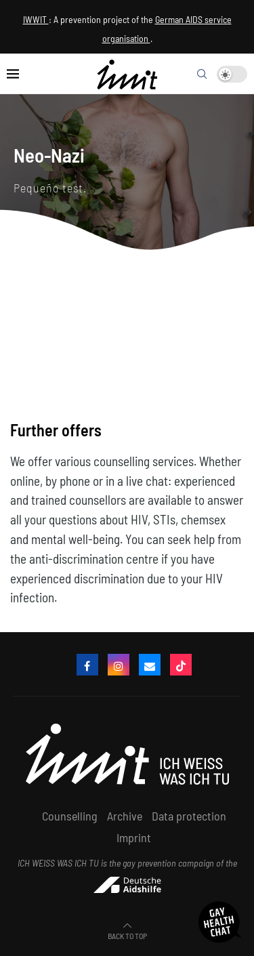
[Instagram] (118, 665)
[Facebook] (87, 665)
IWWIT (36, 19)
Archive (124, 815)
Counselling (70, 815)
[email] (150, 665)
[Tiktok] (181, 665)
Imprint (134, 837)
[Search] (202, 73)
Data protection (189, 815)
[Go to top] (127, 934)
